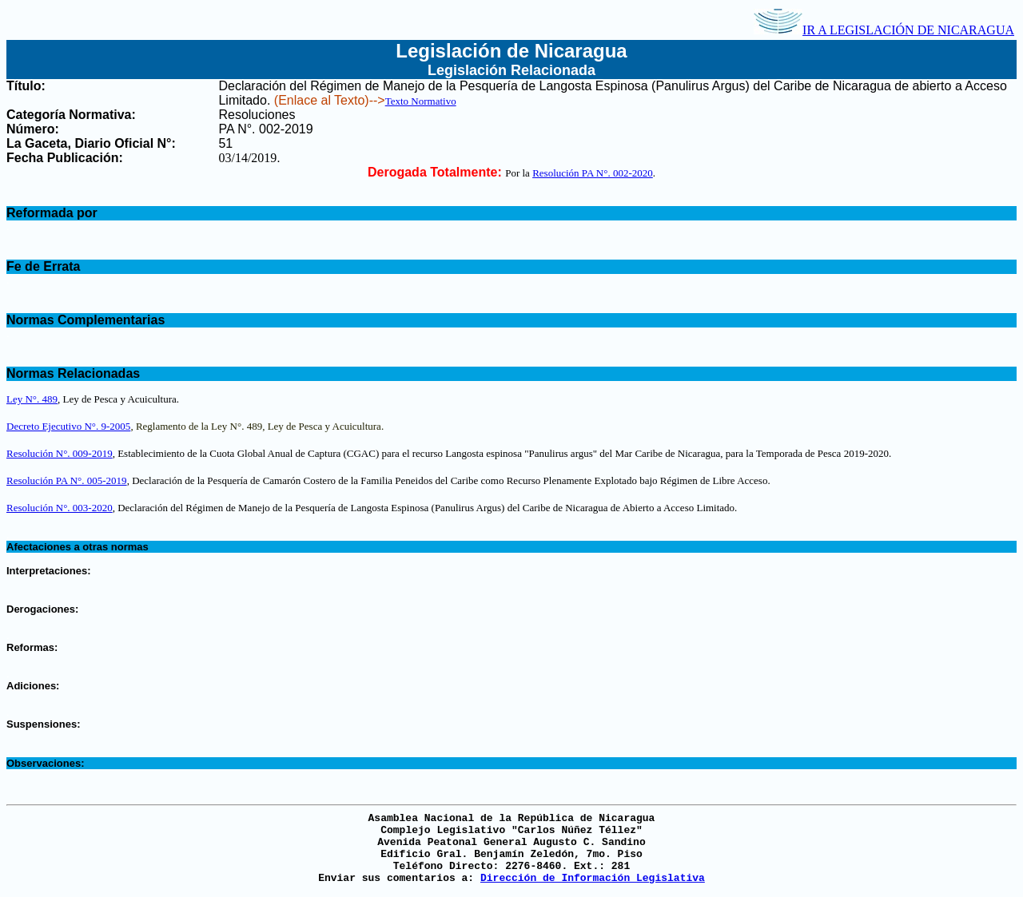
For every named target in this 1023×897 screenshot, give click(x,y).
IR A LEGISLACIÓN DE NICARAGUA (884, 30)
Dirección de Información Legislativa (592, 878)
